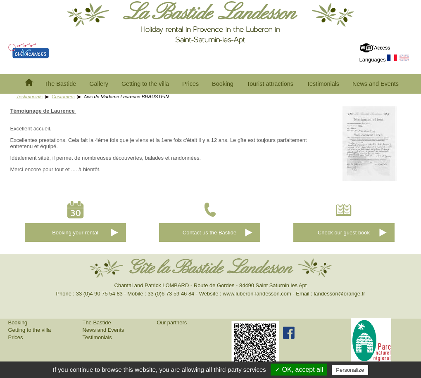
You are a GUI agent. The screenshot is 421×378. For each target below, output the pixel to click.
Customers (63, 96)
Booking (222, 83)
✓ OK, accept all (299, 369)
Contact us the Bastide (209, 232)
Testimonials (323, 83)
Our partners (172, 322)
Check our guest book (344, 232)
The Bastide (60, 83)
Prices (190, 83)
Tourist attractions (270, 83)
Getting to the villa (145, 83)
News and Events (375, 83)
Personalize (350, 370)
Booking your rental (75, 232)
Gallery (98, 83)
